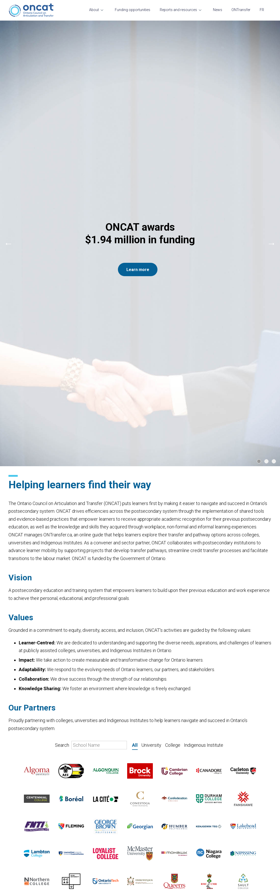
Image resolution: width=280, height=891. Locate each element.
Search (91, 432)
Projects (15, 829)
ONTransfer (240, 10)
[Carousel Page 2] (266, 148)
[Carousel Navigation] (140, 86)
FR (262, 10)
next (271, 86)
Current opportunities (26, 765)
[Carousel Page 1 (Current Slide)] (259, 148)
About (94, 10)
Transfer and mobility (26, 748)
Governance (19, 757)
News (217, 10)
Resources (17, 838)
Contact (15, 783)
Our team (16, 740)
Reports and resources (178, 10)
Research (16, 820)
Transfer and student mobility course (40, 846)
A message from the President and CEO (43, 774)
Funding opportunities (132, 10)
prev (8, 86)
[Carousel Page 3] (274, 148)
